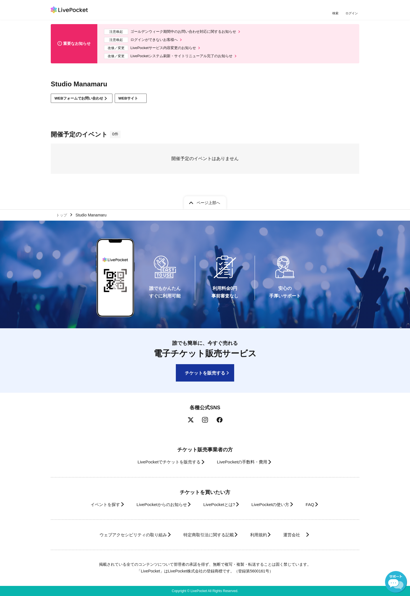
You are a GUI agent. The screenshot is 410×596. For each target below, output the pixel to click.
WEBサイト (138, 101)
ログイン (352, 13)
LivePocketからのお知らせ (156, 504)
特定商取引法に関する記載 (207, 534)
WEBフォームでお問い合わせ (81, 101)
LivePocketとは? (219, 504)
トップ (62, 214)
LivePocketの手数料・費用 (244, 461)
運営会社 (301, 534)
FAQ (318, 504)
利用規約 (262, 534)
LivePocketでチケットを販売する (165, 461)
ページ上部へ (208, 201)
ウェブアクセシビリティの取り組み (125, 534)
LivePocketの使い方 (275, 504)
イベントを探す (95, 504)
